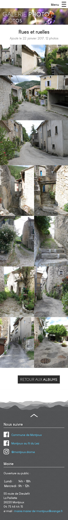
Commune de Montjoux (23, 435)
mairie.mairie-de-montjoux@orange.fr (38, 511)
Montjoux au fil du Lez (21, 443)
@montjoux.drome (19, 452)
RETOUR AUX (38, 380)
